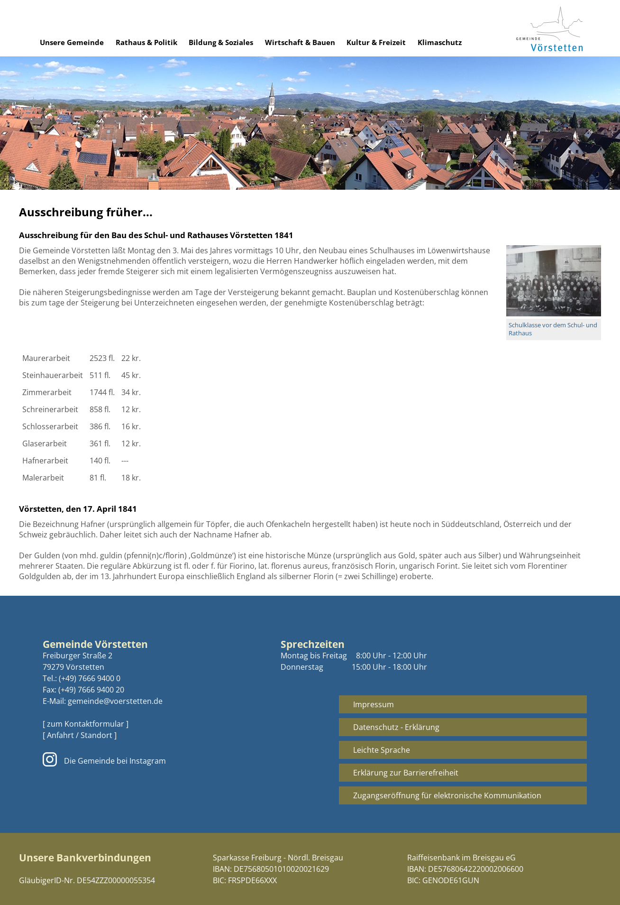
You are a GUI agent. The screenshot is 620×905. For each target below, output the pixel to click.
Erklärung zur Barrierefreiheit (405, 772)
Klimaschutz (440, 42)
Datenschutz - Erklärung (396, 727)
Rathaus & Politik (146, 42)
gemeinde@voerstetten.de (115, 701)
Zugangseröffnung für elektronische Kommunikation (447, 795)
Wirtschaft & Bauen (300, 42)
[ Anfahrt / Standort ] (80, 735)
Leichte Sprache (381, 750)
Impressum (373, 704)
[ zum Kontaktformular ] (85, 724)
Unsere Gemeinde (72, 42)
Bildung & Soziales (221, 42)
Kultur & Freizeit (376, 42)
